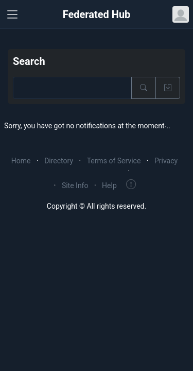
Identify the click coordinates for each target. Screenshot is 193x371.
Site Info (75, 185)
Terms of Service (114, 161)
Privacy (166, 161)
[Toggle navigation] (12, 14)
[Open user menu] (180, 14)
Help (109, 185)
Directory (58, 161)
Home (21, 161)
